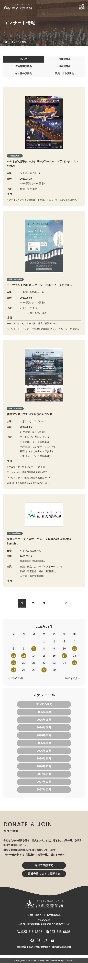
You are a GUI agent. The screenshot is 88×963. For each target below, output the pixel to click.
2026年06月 (44, 727)
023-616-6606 (29, 932)
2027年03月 (44, 789)
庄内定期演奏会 (23, 66)
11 (74, 648)
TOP (5, 42)
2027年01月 (44, 774)
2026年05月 (44, 719)
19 (13, 662)
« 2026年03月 (15, 678)
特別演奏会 (64, 66)
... (54, 603)
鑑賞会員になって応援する (44, 873)
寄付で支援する (44, 865)
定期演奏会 (64, 59)
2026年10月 (44, 758)
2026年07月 (44, 735)
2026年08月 (44, 743)
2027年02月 (44, 781)
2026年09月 (44, 750)
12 (13, 655)
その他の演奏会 (23, 73)
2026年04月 (44, 712)
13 (23, 655)
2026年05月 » (72, 678)
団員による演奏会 (64, 73)
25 (74, 662)
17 (64, 655)
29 (44, 669)
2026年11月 (44, 766)
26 (13, 669)
